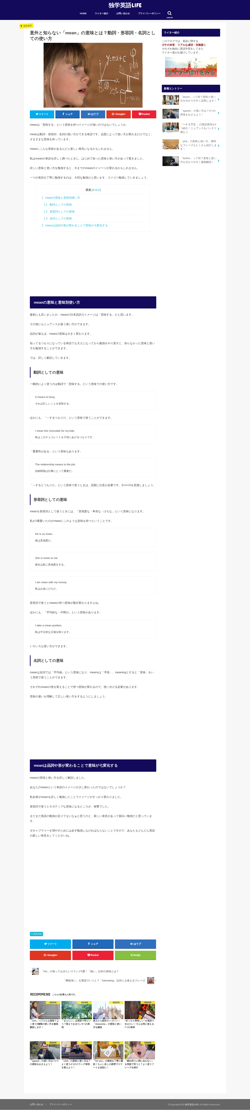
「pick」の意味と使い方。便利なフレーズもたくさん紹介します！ (189, 144)
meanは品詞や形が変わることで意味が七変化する (75, 225)
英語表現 (38, 934)
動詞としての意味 (58, 204)
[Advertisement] (93, 260)
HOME (83, 13)
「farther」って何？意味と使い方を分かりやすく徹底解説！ (189, 161)
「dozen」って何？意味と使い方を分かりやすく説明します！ (189, 100)
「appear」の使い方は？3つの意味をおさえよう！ (189, 114)
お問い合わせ (123, 13)
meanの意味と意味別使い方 (61, 197)
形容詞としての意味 (59, 211)
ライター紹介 (101, 13)
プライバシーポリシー (149, 13)
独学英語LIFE (125, 5)
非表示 (96, 190)
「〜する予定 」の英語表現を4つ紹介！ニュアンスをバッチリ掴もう (189, 128)
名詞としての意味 (58, 218)
